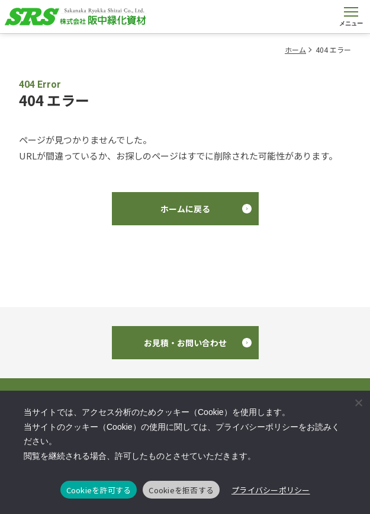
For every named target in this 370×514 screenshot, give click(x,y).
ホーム (295, 49)
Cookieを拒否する (181, 490)
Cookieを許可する (98, 490)
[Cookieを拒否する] (358, 402)
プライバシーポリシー (270, 490)
